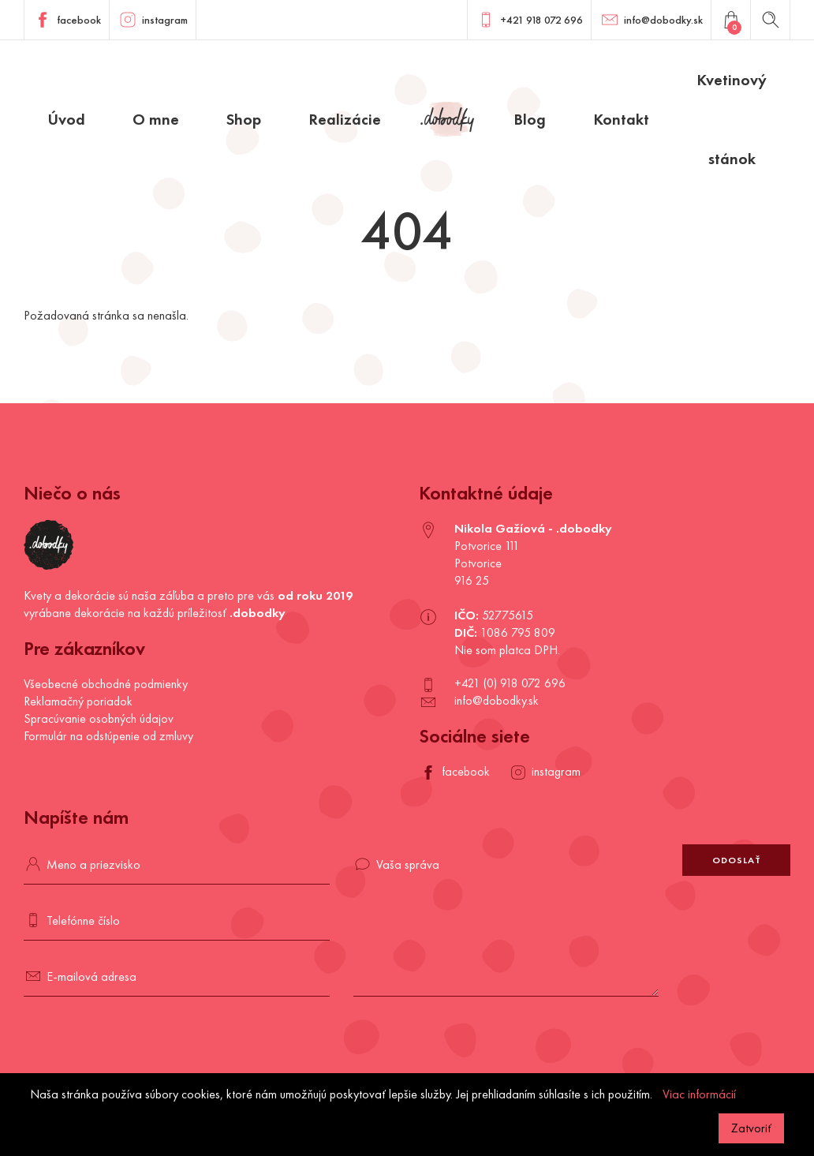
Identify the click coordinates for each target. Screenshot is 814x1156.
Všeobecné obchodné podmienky (106, 683)
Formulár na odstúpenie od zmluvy (108, 736)
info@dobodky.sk (496, 700)
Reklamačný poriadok (78, 701)
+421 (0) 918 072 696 (510, 683)
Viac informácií (699, 1094)
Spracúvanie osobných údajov (99, 718)
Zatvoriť (751, 1128)
